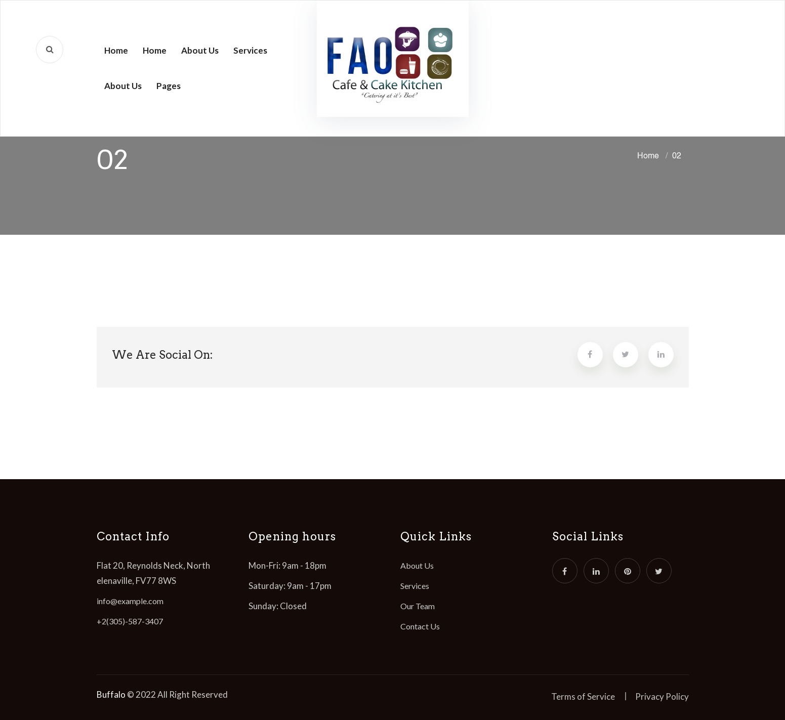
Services (250, 50)
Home (116, 50)
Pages (168, 85)
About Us (200, 50)
